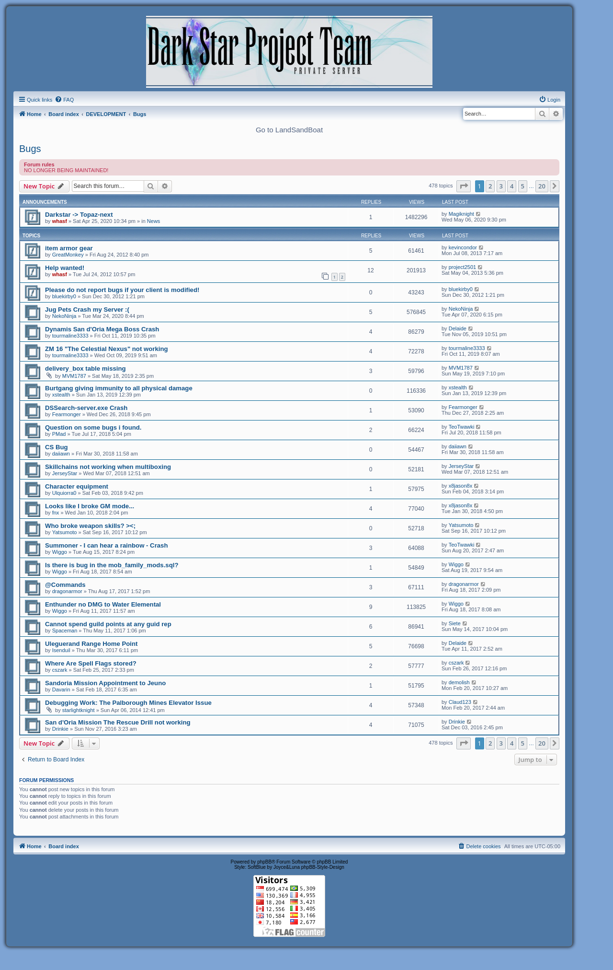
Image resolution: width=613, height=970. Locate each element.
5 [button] (522, 186)
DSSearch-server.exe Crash (86, 407)
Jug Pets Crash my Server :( (87, 309)
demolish (459, 682)
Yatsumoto (64, 532)
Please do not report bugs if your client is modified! (122, 289)
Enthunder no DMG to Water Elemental (103, 604)
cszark (60, 670)
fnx (55, 512)
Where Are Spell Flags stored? (90, 663)
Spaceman (65, 630)
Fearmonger (66, 414)
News (153, 221)
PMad (59, 434)
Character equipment (76, 486)
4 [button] (511, 186)
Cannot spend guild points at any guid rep (108, 624)
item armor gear (69, 248)
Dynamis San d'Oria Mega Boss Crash (102, 329)
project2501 (463, 267)
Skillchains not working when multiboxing (108, 466)
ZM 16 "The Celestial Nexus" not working (106, 348)
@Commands (65, 584)
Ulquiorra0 (64, 493)
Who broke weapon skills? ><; (90, 525)
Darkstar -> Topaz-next (79, 214)
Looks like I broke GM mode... (89, 506)
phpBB (264, 862)
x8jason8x (461, 486)
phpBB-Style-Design (322, 867)
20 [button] (541, 186)
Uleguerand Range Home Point (91, 643)
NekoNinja (64, 316)
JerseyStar (65, 473)
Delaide (457, 328)
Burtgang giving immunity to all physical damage (119, 388)
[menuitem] (64, 99)
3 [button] (501, 186)
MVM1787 (74, 376)
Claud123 (460, 702)
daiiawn (61, 453)
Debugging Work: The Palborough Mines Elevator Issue (128, 702)
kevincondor (463, 247)
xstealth (61, 394)
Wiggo (59, 552)
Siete (455, 623)
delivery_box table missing (85, 368)
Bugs (30, 148)
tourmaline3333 (70, 336)
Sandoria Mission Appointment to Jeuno (105, 683)
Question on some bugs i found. (93, 427)
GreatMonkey (68, 254)
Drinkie (60, 729)
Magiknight (461, 214)
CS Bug (56, 447)
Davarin (61, 689)
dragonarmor (67, 591)
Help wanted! (64, 267)
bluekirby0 (64, 296)
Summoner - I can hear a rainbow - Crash (106, 545)
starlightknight (78, 710)
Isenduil (61, 650)
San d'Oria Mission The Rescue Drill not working (118, 722)
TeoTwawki (462, 427)
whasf (59, 221)
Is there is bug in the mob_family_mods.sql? (111, 565)
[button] (463, 186)
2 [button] (490, 186)
